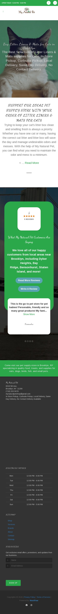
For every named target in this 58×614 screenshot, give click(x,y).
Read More (32, 162)
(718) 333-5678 (12, 391)
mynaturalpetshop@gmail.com (18, 394)
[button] (25, 341)
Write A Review (29, 289)
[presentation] (19, 572)
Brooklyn (17, 258)
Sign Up (13, 583)
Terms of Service (43, 597)
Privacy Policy (29, 597)
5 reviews (29, 219)
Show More (29, 314)
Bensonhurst (28, 267)
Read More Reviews (29, 280)
